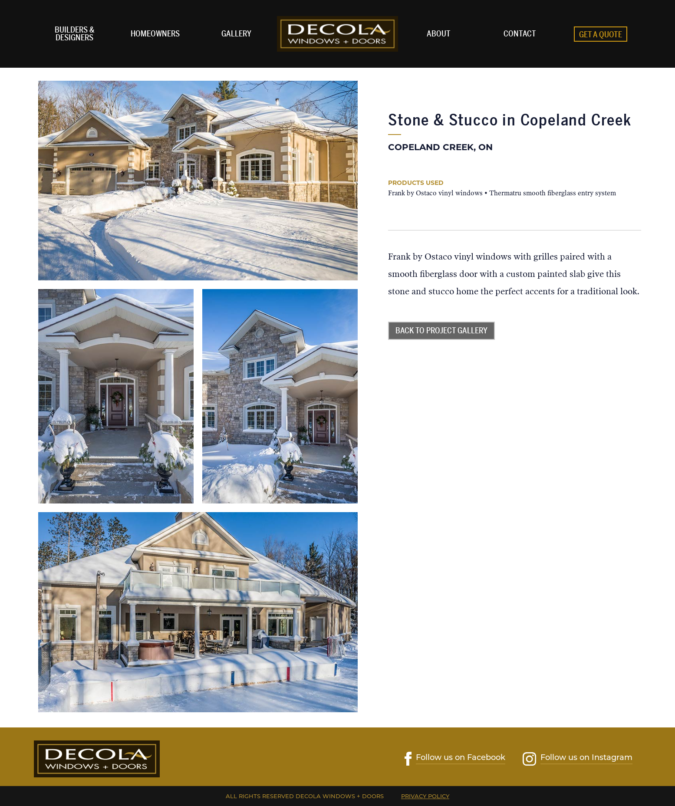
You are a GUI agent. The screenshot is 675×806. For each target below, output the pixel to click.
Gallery (236, 34)
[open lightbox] (198, 180)
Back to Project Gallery (441, 331)
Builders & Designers (74, 34)
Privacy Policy (425, 796)
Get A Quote (600, 35)
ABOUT (439, 34)
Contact (520, 34)
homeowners (155, 34)
